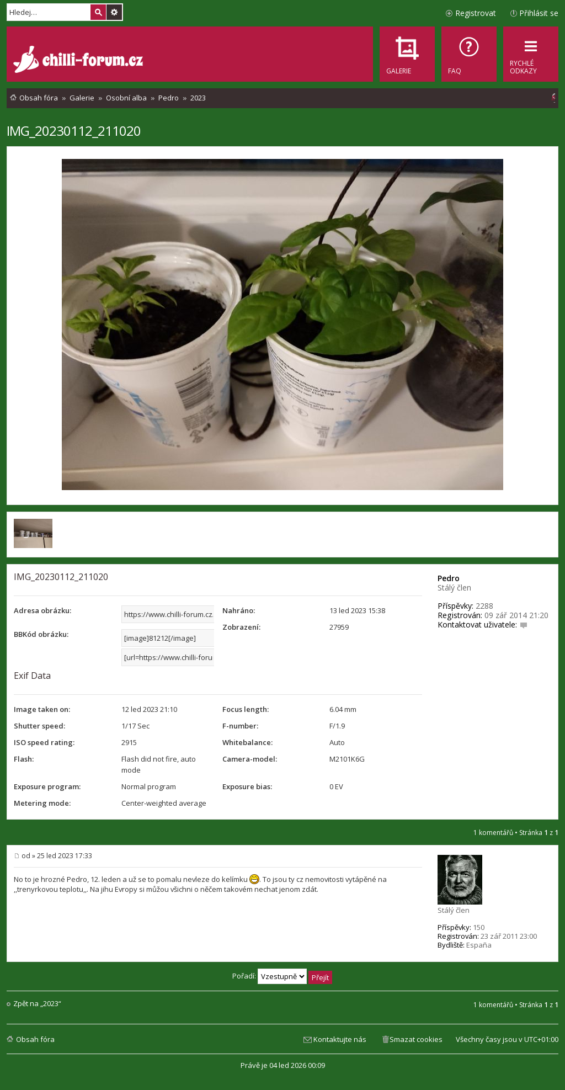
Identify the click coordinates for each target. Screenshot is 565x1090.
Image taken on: (42, 709)
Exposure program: (47, 786)
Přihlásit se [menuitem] (538, 13)
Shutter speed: (39, 726)
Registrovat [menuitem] (475, 13)
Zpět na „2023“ (37, 1003)
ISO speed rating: (44, 742)
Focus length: (245, 709)
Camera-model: (249, 759)
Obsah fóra (35, 1039)
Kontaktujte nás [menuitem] (339, 1039)
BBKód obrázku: (41, 634)
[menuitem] (469, 54)
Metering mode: (42, 803)
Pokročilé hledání (114, 12)
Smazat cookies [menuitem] (416, 1039)
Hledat (98, 12)
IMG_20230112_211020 (74, 130)
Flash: (24, 759)
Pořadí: (282, 976)
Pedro (449, 578)
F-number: (240, 726)
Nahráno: (238, 610)
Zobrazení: (241, 627)
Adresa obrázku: (42, 610)
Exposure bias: (247, 786)
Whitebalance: (247, 742)
